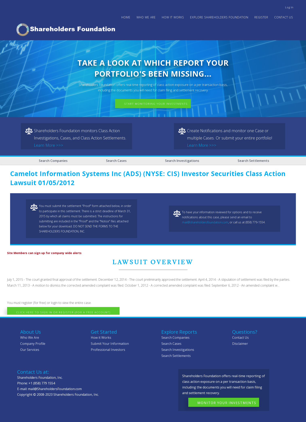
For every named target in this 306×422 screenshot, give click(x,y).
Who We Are (29, 337)
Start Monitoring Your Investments (156, 104)
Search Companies (53, 160)
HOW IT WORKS (173, 17)
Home (125, 17)
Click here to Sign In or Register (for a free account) (63, 312)
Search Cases (116, 160)
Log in (289, 7)
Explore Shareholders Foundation (219, 17)
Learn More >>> (48, 145)
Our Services (29, 349)
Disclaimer (240, 343)
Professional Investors (108, 349)
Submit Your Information (110, 343)
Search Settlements (253, 160)
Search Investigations (182, 160)
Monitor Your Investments (226, 403)
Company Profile (32, 343)
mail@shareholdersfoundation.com (205, 222)
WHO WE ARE (146, 17)
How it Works (101, 337)
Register (261, 17)
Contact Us (283, 17)
